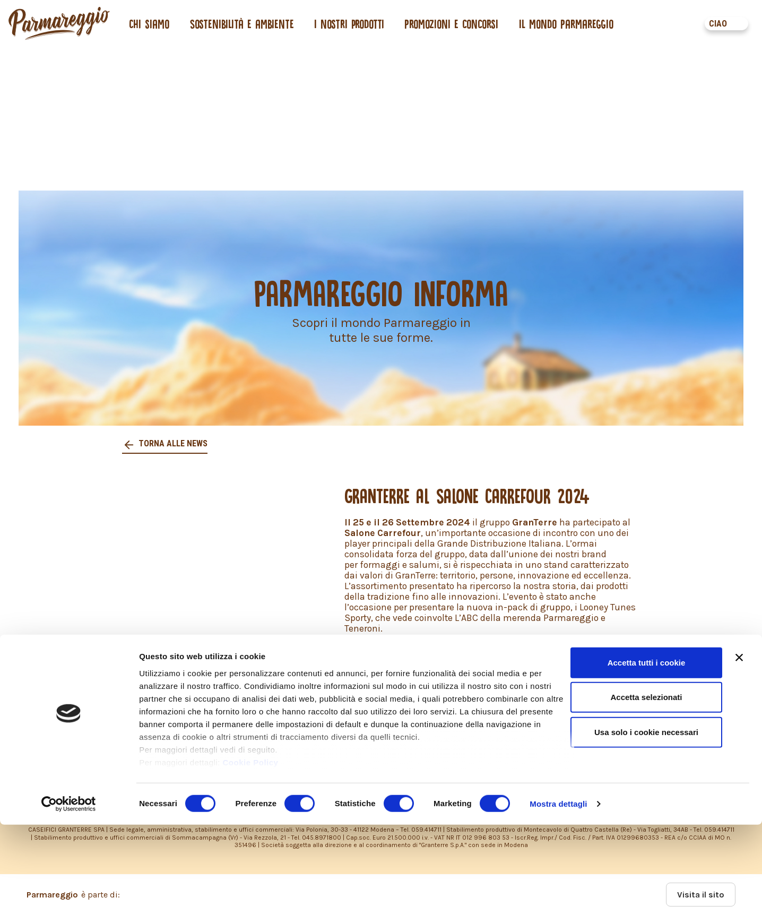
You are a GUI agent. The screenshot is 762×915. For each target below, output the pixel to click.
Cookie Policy (251, 852)
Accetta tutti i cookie (647, 752)
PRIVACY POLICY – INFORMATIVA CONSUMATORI (350, 723)
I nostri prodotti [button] (349, 23)
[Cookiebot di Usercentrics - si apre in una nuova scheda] (68, 894)
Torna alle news (171, 443)
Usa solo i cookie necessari (646, 822)
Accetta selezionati (646, 787)
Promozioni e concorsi (451, 23)
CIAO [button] (718, 24)
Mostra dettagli (558, 894)
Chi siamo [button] (149, 23)
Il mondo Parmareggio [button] (566, 23)
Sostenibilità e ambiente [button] (242, 23)
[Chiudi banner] (739, 748)
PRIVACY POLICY (101, 723)
